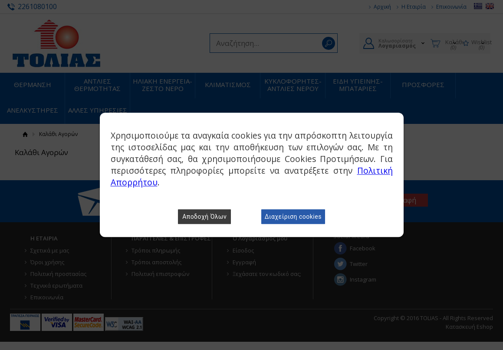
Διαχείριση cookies (293, 217)
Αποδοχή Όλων (204, 217)
